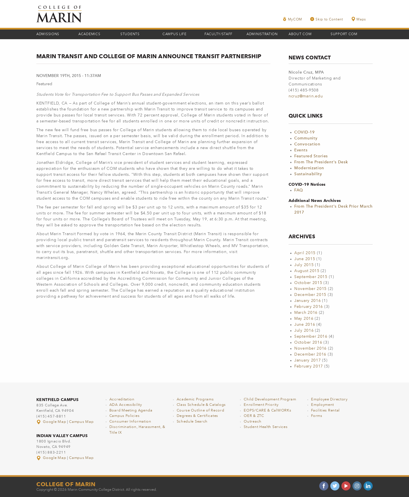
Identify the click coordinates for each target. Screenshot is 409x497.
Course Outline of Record (200, 410)
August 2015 (307, 271)
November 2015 (310, 289)
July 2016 (304, 331)
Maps (358, 19)
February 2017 (308, 366)
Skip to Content (326, 19)
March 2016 (306, 313)
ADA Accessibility (125, 405)
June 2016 (304, 325)
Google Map (51, 422)
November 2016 (310, 348)
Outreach (253, 421)
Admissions (47, 34)
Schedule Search (192, 421)
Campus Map (81, 422)
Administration (262, 34)
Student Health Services (265, 427)
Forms (316, 416)
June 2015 (304, 259)
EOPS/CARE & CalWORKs (267, 410)
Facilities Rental (325, 410)
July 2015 (304, 265)
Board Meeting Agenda (131, 410)
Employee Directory (329, 399)
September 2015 (310, 277)
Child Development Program (270, 399)
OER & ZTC (254, 416)
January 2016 (307, 301)
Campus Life (174, 34)
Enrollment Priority (261, 405)
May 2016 (304, 319)
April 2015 (305, 253)
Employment (322, 405)
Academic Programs (195, 399)
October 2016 (308, 342)
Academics (89, 34)
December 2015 (310, 295)
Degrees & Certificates (197, 416)
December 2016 (310, 354)
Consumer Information (130, 421)
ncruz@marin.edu (306, 96)
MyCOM (292, 19)
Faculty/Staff (218, 34)
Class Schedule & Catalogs (201, 405)
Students (130, 34)
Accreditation (122, 399)
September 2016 (310, 337)
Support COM (344, 34)
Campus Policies (124, 416)
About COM (300, 34)
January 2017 (307, 360)
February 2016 (308, 307)
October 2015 (308, 283)
